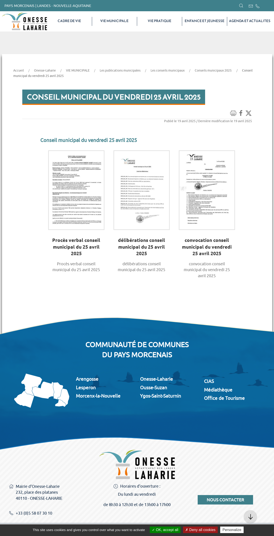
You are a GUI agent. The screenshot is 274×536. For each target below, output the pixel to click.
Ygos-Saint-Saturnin (160, 396)
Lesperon (86, 387)
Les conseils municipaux (168, 70)
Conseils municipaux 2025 (213, 70)
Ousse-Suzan (153, 387)
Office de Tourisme (224, 398)
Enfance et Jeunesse (204, 20)
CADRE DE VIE (69, 20)
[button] (241, 5)
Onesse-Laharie (45, 70)
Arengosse (87, 379)
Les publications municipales (120, 70)
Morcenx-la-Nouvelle (98, 396)
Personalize (231, 530)
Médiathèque (218, 389)
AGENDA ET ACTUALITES (249, 20)
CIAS (209, 381)
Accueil (18, 70)
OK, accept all (165, 530)
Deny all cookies (200, 530)
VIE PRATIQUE (159, 20)
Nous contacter (225, 499)
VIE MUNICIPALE (114, 20)
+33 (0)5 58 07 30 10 (30, 513)
